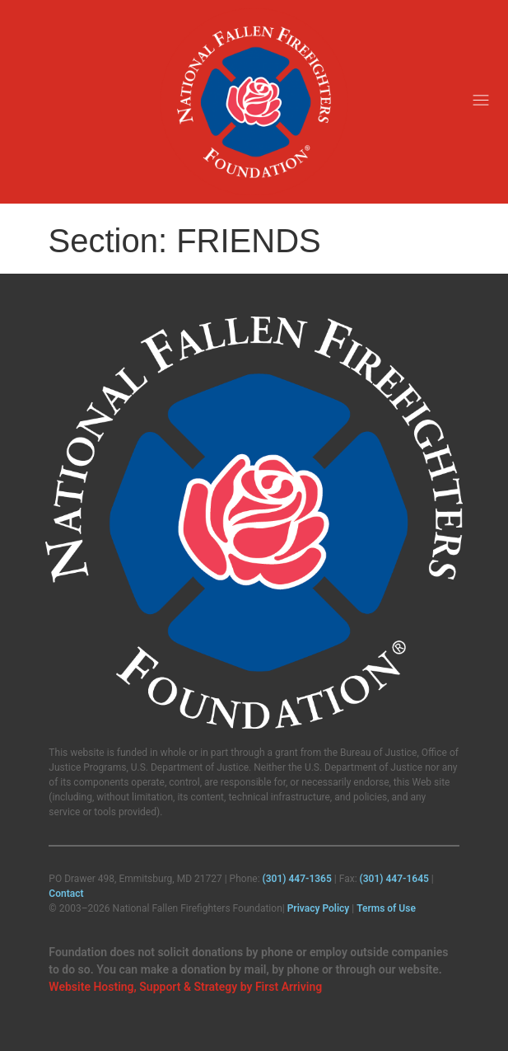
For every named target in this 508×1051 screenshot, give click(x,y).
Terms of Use (386, 908)
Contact (66, 893)
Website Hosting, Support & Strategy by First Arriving (185, 986)
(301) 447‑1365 (297, 878)
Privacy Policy (318, 908)
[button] (481, 101)
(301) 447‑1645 (394, 878)
